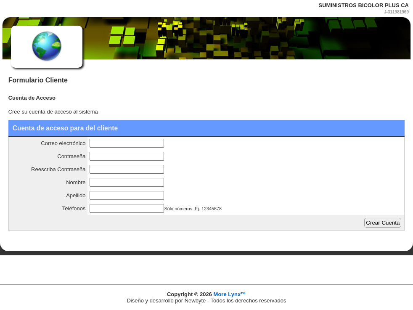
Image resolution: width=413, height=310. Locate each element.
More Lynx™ (230, 294)
